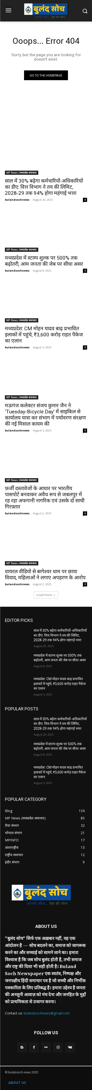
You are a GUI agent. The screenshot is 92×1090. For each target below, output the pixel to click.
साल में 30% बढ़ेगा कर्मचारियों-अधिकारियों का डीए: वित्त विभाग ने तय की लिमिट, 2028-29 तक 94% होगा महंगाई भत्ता (44, 187)
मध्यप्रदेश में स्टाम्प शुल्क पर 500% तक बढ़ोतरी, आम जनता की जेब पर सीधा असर (44, 261)
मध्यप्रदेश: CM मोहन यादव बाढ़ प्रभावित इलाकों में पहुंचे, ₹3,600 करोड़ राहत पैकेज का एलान (44, 335)
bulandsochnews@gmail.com (47, 1013)
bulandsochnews (17, 199)
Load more (46, 595)
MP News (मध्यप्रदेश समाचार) (21, 172)
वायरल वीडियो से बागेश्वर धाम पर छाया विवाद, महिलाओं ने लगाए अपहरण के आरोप (45, 575)
